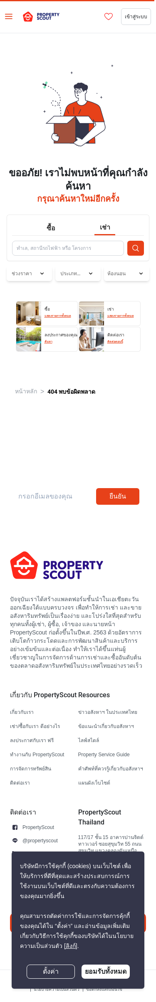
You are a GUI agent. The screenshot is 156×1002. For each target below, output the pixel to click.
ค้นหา (48, 341)
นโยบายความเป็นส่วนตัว (56, 989)
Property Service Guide (104, 754)
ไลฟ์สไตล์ (88, 740)
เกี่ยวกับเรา (22, 712)
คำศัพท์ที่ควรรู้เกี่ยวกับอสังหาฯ (110, 768)
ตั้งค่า (51, 971)
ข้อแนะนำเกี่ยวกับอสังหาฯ (106, 726)
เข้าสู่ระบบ (136, 16)
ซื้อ (51, 228)
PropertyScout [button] (38, 827)
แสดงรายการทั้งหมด (58, 316)
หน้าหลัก (26, 391)
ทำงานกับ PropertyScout (37, 754)
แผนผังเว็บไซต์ (94, 783)
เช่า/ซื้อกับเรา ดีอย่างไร (35, 726)
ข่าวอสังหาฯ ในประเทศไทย (107, 712)
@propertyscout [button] (40, 840)
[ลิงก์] (70, 946)
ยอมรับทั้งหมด (105, 971)
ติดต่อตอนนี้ (115, 341)
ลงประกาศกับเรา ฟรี (32, 740)
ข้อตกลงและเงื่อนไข (104, 989)
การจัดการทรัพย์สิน (30, 768)
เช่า (105, 227)
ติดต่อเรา (20, 783)
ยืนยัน (117, 496)
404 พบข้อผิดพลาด (71, 391)
